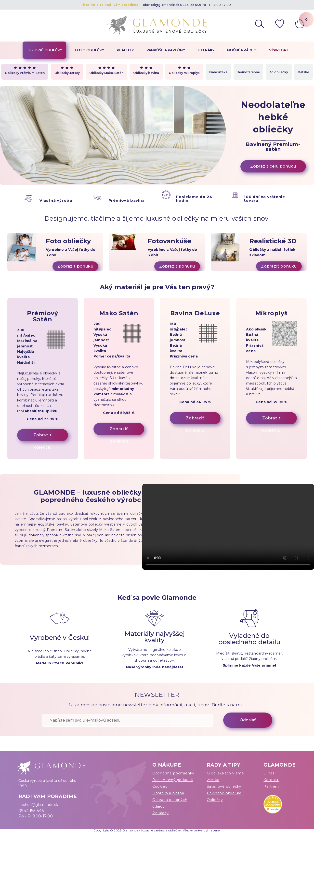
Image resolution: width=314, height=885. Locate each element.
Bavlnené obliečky (224, 793)
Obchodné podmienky (173, 773)
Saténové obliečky (224, 786)
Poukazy (160, 813)
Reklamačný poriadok (172, 780)
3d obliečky (278, 72)
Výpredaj (278, 50)
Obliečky (215, 800)
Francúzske (218, 72)
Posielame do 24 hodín (194, 198)
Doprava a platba (168, 793)
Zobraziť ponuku (75, 266)
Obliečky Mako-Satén (106, 70)
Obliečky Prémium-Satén (25, 70)
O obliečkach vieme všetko (225, 776)
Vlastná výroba (55, 200)
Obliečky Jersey (67, 70)
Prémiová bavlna (126, 200)
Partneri (271, 786)
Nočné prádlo (241, 50)
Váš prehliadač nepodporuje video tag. (228, 527)
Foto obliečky (89, 50)
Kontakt (271, 780)
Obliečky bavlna (146, 70)
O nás (268, 773)
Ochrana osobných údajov (169, 803)
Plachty (125, 50)
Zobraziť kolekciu (42, 437)
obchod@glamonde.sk (161, 5)
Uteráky (206, 50)
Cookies (159, 786)
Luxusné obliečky (44, 50)
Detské (303, 72)
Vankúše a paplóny (165, 50)
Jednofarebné (248, 72)
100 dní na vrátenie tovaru (264, 198)
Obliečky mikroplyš (184, 70)
